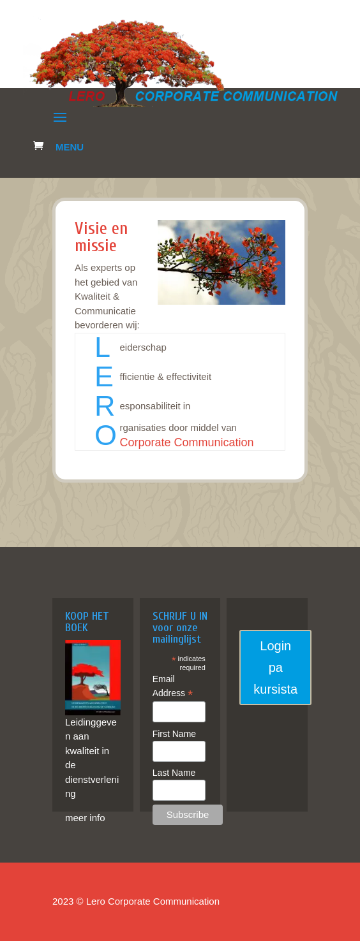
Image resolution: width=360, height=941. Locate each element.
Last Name (174, 773)
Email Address (173, 686)
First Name (174, 734)
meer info (85, 817)
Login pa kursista (275, 667)
